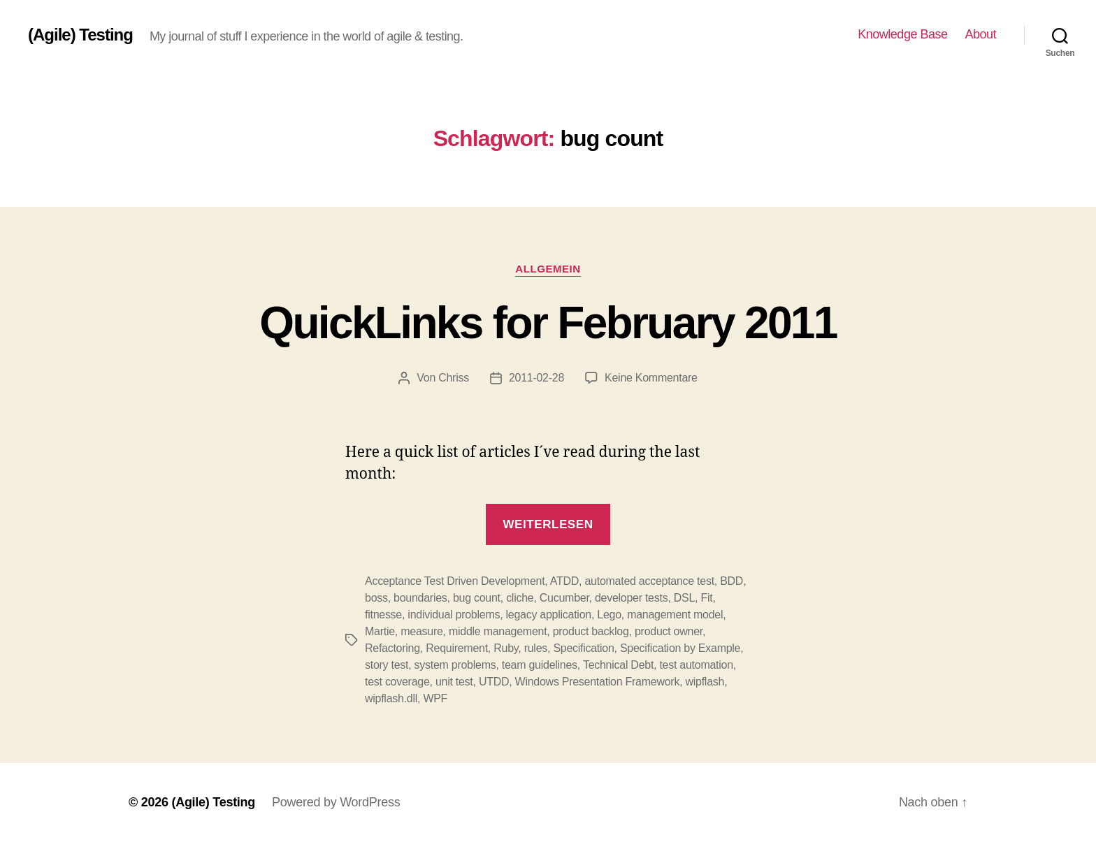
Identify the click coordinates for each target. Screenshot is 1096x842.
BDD (731, 581)
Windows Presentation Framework (597, 682)
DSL (684, 598)
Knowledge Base (902, 34)
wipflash (705, 682)
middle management (498, 631)
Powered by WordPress (336, 802)
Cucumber (564, 598)
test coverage (397, 682)
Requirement (457, 648)
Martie (380, 631)
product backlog (591, 631)
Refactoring (392, 648)
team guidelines (539, 665)
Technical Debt (618, 665)
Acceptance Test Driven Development (455, 581)
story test (386, 665)
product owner (668, 631)
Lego (609, 614)
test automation (696, 665)
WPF (435, 698)
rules (535, 648)
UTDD (494, 682)
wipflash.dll (391, 698)
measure (421, 631)
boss (376, 598)
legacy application (548, 614)
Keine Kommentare (651, 378)
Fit (706, 598)
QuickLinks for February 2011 (547, 323)
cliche (519, 598)
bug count (476, 598)
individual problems (454, 614)
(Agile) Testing (80, 35)
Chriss (453, 378)
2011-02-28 (536, 378)
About (980, 34)
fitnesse (383, 614)
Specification (583, 648)
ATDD (564, 581)
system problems (455, 665)
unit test (454, 682)
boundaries (420, 598)
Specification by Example (680, 648)
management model (675, 614)
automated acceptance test (649, 581)
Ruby (505, 648)
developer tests (631, 598)
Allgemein (547, 269)
